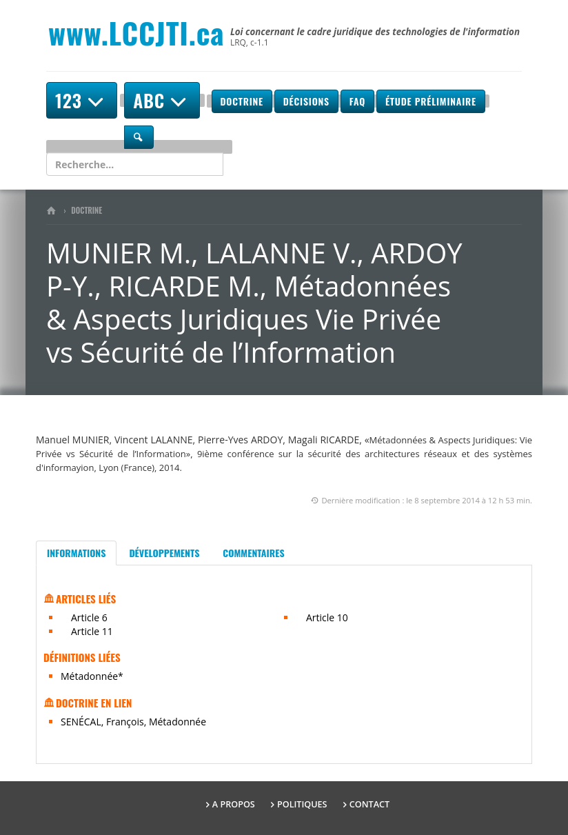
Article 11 (92, 631)
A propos (233, 804)
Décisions (306, 101)
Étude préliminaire (430, 101)
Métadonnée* (92, 676)
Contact (369, 804)
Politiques (302, 804)
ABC (162, 100)
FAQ (357, 101)
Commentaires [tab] (253, 552)
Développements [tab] (164, 552)
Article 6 (89, 617)
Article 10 (327, 617)
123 (81, 100)
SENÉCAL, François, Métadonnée (133, 721)
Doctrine (242, 101)
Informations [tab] (76, 552)
